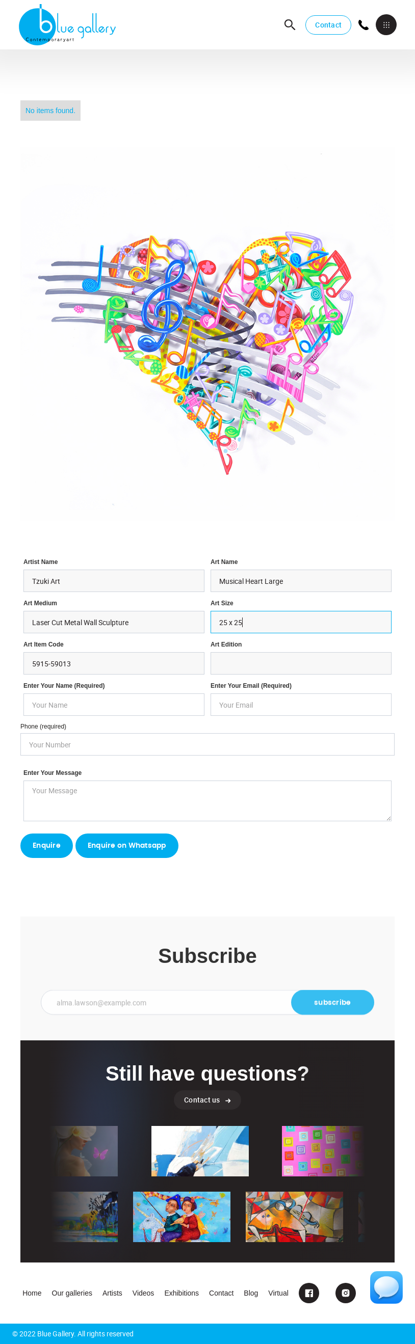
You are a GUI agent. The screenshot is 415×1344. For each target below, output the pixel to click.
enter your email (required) (251, 685)
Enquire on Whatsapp (127, 845)
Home (31, 1293)
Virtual (278, 1293)
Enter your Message (52, 772)
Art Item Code (43, 644)
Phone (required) (43, 726)
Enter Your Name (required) (64, 685)
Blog (251, 1293)
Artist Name (40, 562)
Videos (143, 1293)
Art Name (224, 562)
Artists (112, 1293)
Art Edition (226, 644)
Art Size (222, 603)
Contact (328, 25)
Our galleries (72, 1293)
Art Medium (40, 603)
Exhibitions (181, 1293)
